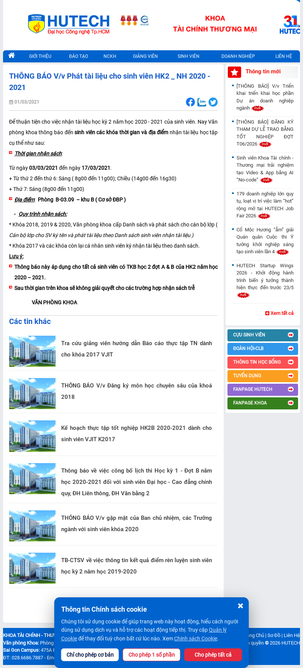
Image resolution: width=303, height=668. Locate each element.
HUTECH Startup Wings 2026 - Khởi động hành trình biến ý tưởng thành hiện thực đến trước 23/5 (265, 280)
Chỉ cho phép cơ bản (90, 655)
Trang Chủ (253, 635)
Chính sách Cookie (195, 638)
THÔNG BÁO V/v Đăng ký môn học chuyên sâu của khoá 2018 (136, 391)
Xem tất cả (279, 313)
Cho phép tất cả (213, 655)
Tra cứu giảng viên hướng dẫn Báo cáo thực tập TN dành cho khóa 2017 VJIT (136, 349)
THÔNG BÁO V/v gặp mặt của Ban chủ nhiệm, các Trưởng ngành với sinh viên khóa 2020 (136, 524)
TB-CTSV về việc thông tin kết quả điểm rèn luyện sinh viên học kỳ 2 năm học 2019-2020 (136, 566)
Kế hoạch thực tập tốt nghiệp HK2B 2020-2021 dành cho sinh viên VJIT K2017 (136, 434)
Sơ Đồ (273, 635)
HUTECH (290, 643)
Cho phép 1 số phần (151, 655)
